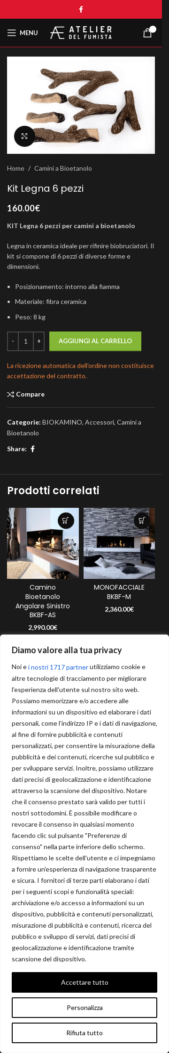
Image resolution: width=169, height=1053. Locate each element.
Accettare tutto (84, 982)
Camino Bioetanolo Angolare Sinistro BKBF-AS (42, 601)
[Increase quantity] (39, 341)
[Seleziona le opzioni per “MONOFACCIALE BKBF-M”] (142, 520)
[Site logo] (81, 32)
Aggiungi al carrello (95, 341)
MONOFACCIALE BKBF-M (119, 592)
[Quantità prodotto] (26, 341)
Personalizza (85, 1007)
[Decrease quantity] (13, 341)
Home (15, 168)
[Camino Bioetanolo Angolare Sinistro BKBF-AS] (43, 543)
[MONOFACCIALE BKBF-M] (119, 543)
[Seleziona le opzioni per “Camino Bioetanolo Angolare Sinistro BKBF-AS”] (66, 520)
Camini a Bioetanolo (63, 168)
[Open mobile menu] (22, 32)
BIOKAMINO (62, 422)
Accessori (99, 422)
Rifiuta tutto (84, 1033)
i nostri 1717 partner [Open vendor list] (58, 667)
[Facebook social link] (81, 9)
